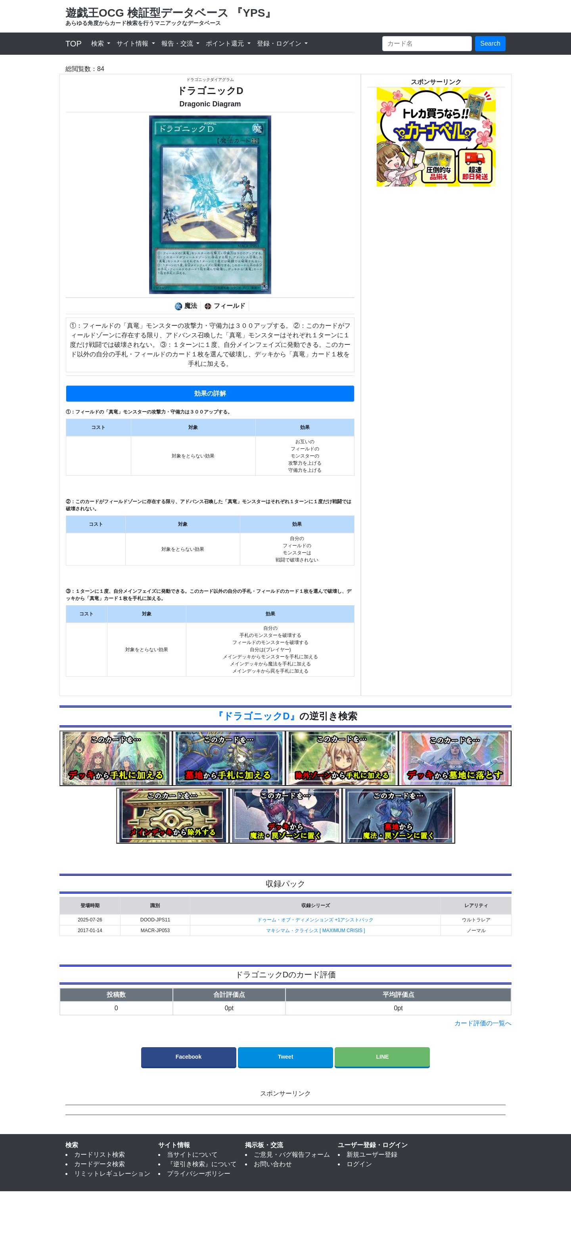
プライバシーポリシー (198, 1226)
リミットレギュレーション (112, 1226)
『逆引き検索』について (202, 1216)
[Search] (427, 43)
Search (490, 43)
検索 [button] (98, 43)
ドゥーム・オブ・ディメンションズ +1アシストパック (315, 920)
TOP (73, 43)
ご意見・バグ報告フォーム (292, 1207)
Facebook (188, 1057)
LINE (382, 1057)
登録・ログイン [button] (280, 43)
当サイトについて (192, 1207)
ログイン (359, 1216)
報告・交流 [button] (178, 43)
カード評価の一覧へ (483, 1023)
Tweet (285, 1057)
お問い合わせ (273, 1216)
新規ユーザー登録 (372, 1207)
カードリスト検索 (99, 1207)
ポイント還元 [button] (225, 43)
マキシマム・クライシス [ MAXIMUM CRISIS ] (315, 930)
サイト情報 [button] (133, 43)
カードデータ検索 (99, 1216)
